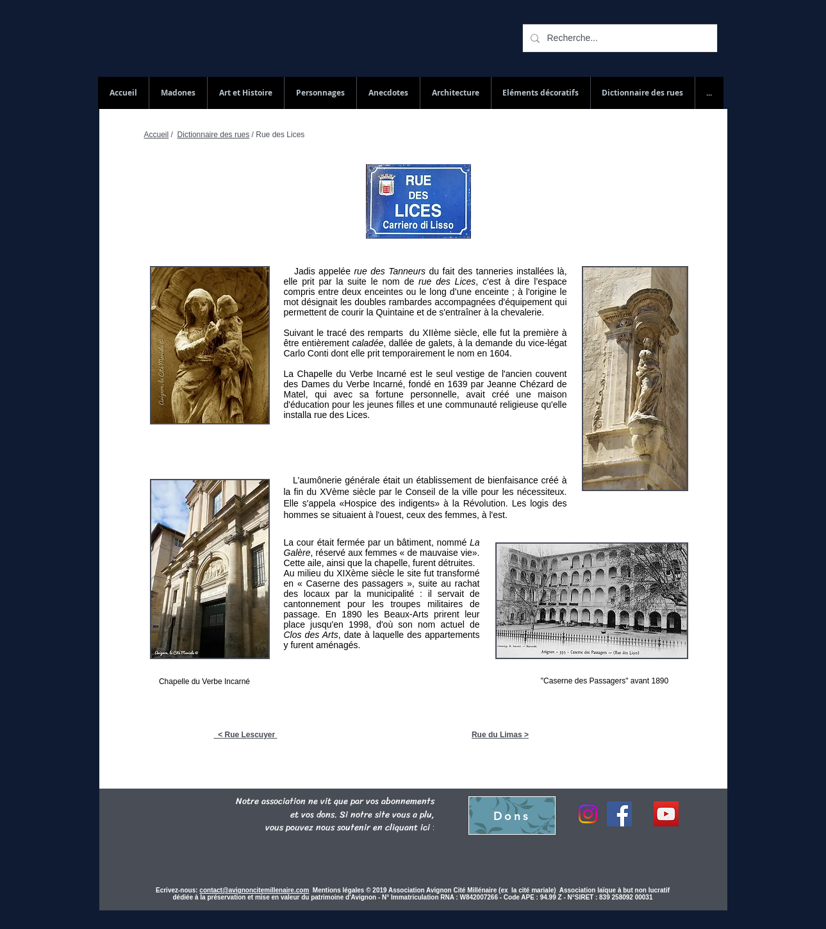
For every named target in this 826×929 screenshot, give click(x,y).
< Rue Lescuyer (245, 734)
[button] (642, 93)
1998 (358, 624)
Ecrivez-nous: (177, 890)
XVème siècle (348, 492)
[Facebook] (619, 813)
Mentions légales (339, 890)
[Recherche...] (618, 38)
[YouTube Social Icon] (666, 813)
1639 (457, 384)
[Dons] (512, 815)
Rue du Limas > (500, 734)
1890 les (360, 614)
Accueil (156, 134)
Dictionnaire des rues (214, 134)
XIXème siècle (365, 573)
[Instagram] (587, 813)
